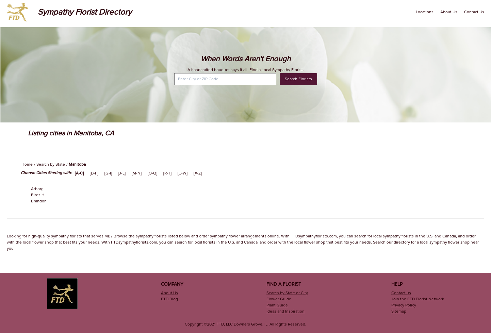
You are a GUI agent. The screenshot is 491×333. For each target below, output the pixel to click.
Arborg (37, 189)
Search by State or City (287, 293)
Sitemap (398, 311)
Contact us (401, 293)
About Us (448, 12)
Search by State (50, 164)
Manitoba (77, 164)
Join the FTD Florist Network (417, 299)
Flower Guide (278, 299)
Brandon (39, 201)
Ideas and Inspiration (285, 311)
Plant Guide (277, 305)
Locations (424, 12)
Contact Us (474, 12)
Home (27, 164)
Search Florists (298, 79)
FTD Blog (169, 299)
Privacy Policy (403, 305)
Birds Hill (39, 195)
